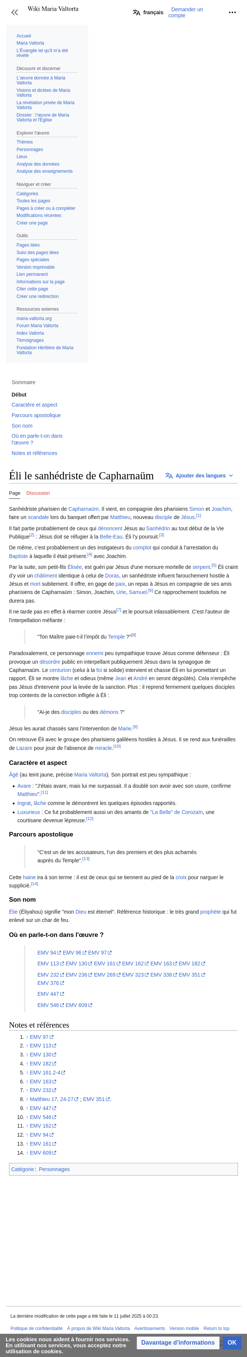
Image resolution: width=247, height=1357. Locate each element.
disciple (164, 517)
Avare (24, 786)
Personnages (54, 1169)
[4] (89, 554)
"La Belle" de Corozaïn (176, 812)
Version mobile (184, 1328)
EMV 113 (48, 964)
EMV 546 (48, 1005)
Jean (120, 678)
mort (35, 584)
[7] (118, 609)
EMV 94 (46, 953)
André (140, 678)
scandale (38, 517)
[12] (89, 818)
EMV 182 (189, 964)
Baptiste (18, 556)
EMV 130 (76, 964)
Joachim (221, 509)
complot (142, 548)
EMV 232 (48, 975)
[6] (150, 590)
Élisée (74, 567)
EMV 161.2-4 (45, 1073)
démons (109, 712)
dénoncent (110, 528)
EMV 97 (97, 953)
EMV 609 (76, 1005)
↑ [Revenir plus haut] (27, 1037)
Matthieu (120, 517)
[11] (44, 792)
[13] (85, 858)
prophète (210, 912)
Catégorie (22, 1169)
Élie (13, 912)
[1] (198, 515)
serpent (201, 567)
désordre (50, 662)
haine (29, 877)
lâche (67, 678)
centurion (60, 670)
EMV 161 (105, 964)
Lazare (24, 748)
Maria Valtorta (90, 775)
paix (120, 584)
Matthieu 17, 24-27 (52, 1099)
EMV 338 (161, 975)
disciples (71, 712)
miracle (103, 748)
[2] (32, 534)
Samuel (138, 592)
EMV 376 (48, 983)
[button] (14, 12)
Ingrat (24, 803)
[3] (161, 534)
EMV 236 (76, 975)
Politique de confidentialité (36, 1328)
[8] (133, 634)
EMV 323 (133, 975)
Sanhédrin (158, 528)
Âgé (13, 775)
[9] (135, 726)
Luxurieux (28, 812)
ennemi (94, 653)
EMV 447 (48, 994)
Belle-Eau (111, 537)
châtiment (45, 576)
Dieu (81, 912)
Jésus (188, 517)
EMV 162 (133, 964)
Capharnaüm (83, 509)
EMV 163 (161, 964)
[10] (117, 746)
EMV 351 (189, 975)
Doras (112, 576)
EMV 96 (72, 953)
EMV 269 (105, 975)
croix (181, 877)
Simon (196, 509)
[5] (213, 565)
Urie (121, 592)
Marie (124, 729)
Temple (116, 637)
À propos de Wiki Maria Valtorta (98, 1328)
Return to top (216, 1328)
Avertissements (149, 1328)
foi (99, 670)
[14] (34, 883)
